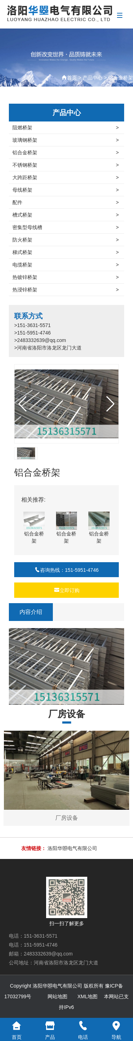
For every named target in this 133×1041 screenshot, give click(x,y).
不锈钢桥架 (65, 165)
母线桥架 (65, 190)
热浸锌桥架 (65, 290)
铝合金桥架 (120, 78)
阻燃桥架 (65, 127)
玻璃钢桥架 (65, 140)
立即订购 (66, 590)
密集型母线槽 (65, 227)
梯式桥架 (65, 252)
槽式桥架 (65, 215)
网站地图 (57, 996)
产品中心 (92, 78)
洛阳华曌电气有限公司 (72, 848)
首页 (72, 78)
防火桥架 (65, 240)
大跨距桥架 (65, 177)
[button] (110, 404)
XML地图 (87, 996)
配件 (65, 202)
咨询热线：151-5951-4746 (66, 570)
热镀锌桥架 (65, 277)
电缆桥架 (65, 265)
